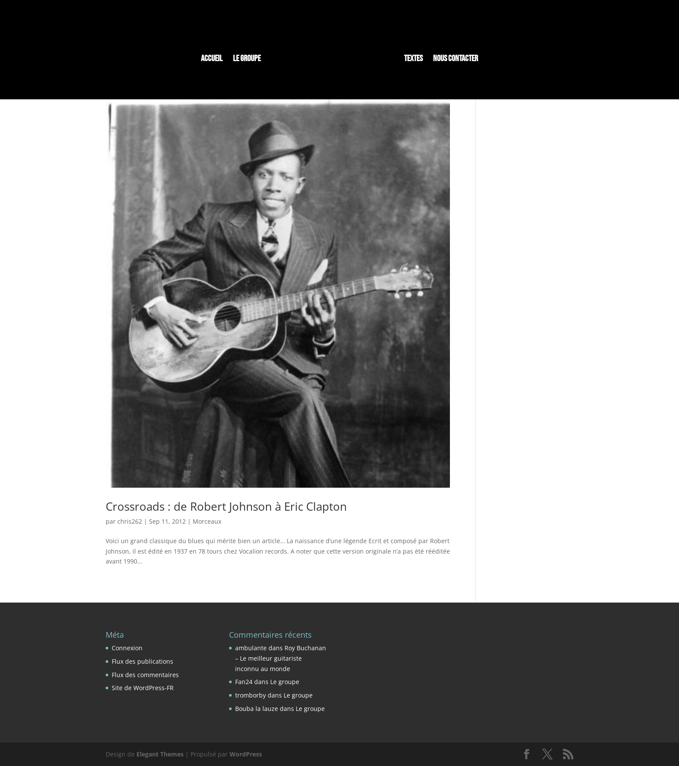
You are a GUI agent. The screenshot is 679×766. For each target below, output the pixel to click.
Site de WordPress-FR (143, 688)
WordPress (246, 754)
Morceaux (207, 521)
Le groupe (247, 59)
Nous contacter (455, 59)
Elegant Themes (160, 754)
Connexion (127, 648)
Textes (413, 59)
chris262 (129, 521)
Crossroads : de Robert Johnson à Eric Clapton (226, 506)
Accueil (212, 59)
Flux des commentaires (145, 675)
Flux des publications (142, 661)
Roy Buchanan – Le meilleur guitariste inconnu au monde (280, 658)
